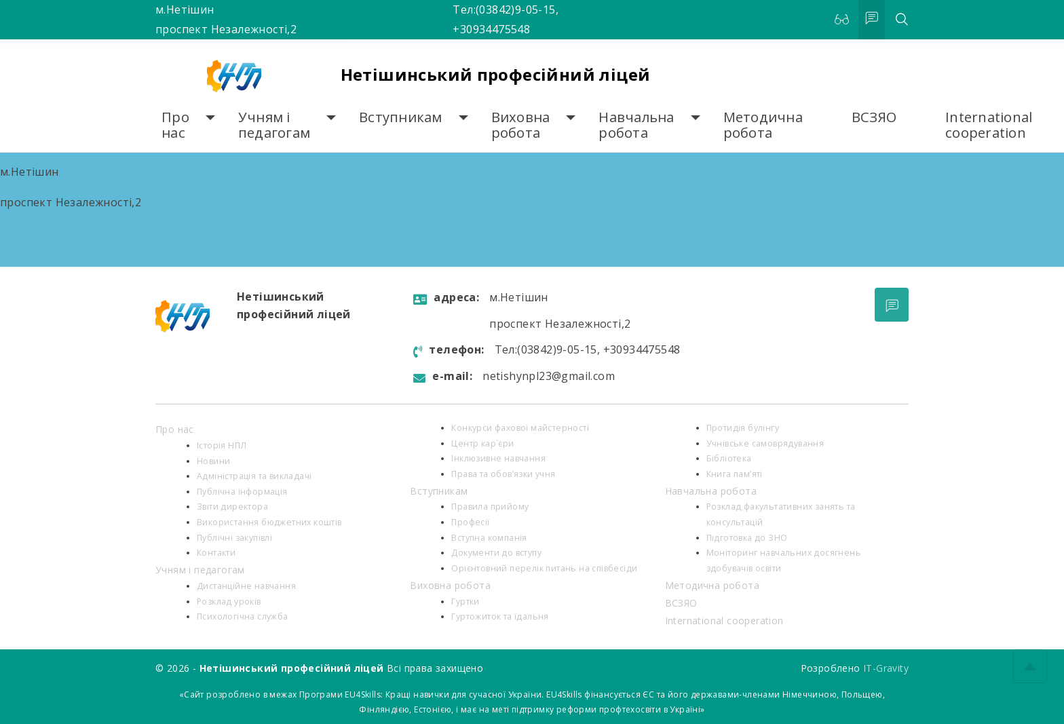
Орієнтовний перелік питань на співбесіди (544, 568)
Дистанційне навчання (246, 586)
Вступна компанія (489, 538)
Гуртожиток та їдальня (499, 616)
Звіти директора (232, 506)
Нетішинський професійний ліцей (496, 74)
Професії (470, 522)
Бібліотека (729, 458)
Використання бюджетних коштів (269, 522)
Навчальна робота (636, 125)
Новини (213, 461)
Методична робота (763, 125)
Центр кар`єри (482, 443)
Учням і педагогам (274, 125)
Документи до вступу (496, 552)
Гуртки (465, 601)
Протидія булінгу (742, 428)
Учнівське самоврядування (765, 443)
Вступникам (400, 117)
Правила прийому (490, 506)
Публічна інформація (242, 491)
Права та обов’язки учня (503, 474)
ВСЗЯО (874, 117)
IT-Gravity (886, 668)
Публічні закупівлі (234, 538)
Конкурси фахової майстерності (520, 428)
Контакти (216, 552)
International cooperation (988, 125)
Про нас (175, 125)
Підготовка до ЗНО (747, 538)
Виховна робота (520, 125)
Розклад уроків (229, 601)
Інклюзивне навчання (498, 458)
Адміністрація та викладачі (254, 476)
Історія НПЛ (221, 445)
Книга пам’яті (734, 474)
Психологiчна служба (242, 616)
